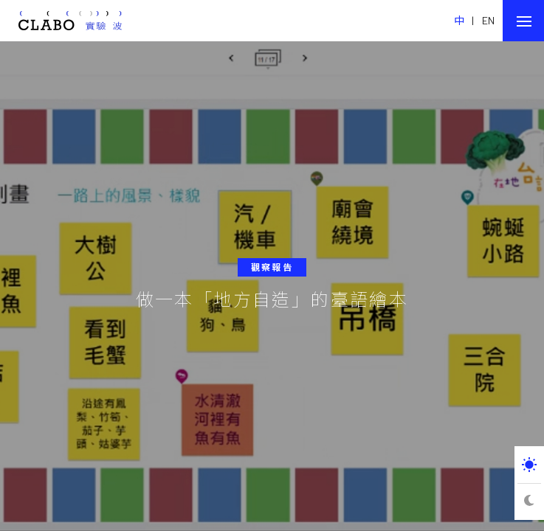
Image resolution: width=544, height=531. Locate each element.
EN (488, 20)
